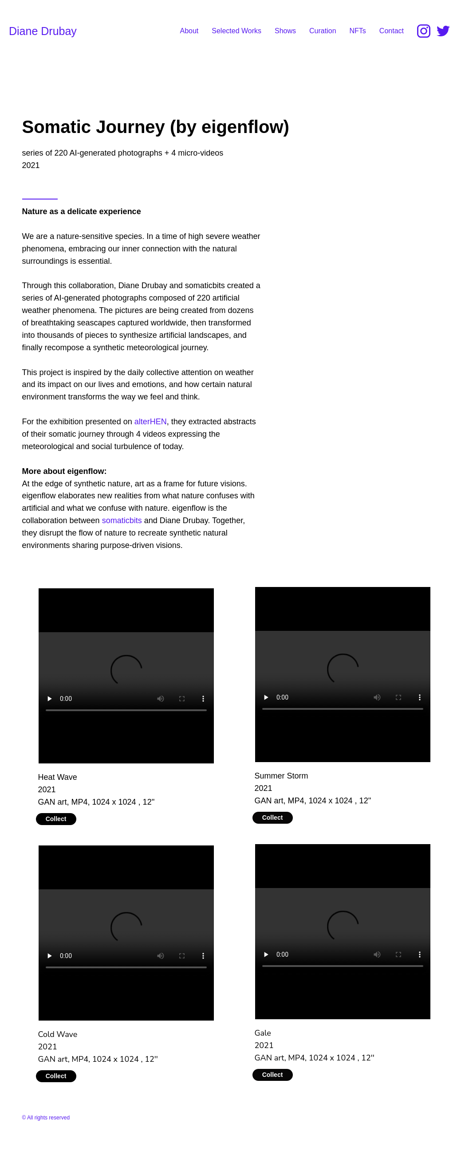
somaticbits (122, 520)
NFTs (358, 31)
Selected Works (236, 31)
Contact (391, 31)
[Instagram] (423, 31)
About (189, 31)
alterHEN (150, 421)
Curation (322, 31)
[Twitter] (443, 31)
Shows (285, 31)
